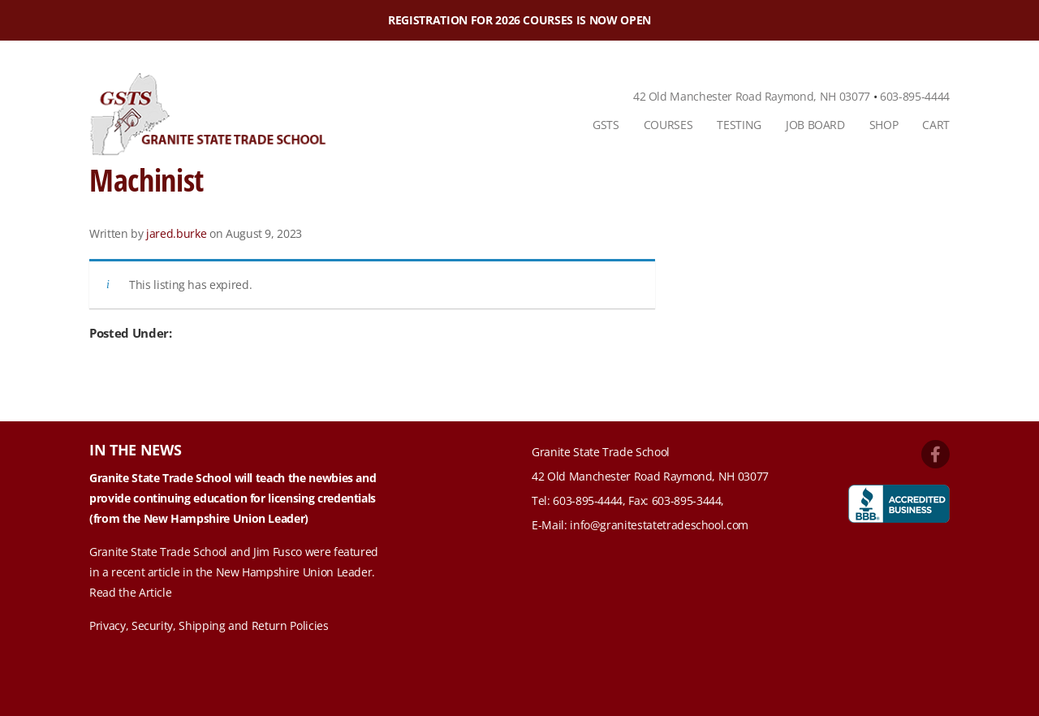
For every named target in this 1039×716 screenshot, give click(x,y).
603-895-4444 (915, 96)
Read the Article (130, 592)
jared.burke (176, 233)
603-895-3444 (687, 500)
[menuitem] (606, 125)
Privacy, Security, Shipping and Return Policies (209, 625)
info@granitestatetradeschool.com (659, 525)
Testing (739, 124)
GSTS (606, 124)
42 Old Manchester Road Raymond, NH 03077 (751, 96)
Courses (668, 124)
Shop (884, 124)
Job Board (815, 124)
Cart (936, 124)
